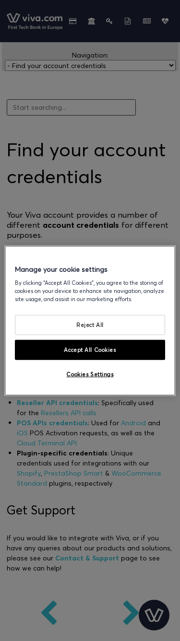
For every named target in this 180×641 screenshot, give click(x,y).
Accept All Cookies (90, 349)
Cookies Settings (89, 374)
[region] (89, 320)
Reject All (90, 324)
